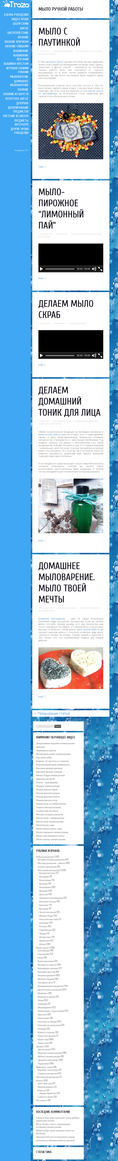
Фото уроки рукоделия (62, 421)
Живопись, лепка (44, 1067)
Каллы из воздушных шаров (61, 1136)
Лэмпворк (42, 1003)
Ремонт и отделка (46, 1032)
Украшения (43, 1063)
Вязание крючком (16, 42)
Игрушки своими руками (50, 1052)
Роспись (43, 926)
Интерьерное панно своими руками (53, 753)
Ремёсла (42, 1090)
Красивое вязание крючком (49, 768)
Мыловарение (19, 77)
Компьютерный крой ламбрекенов (52, 764)
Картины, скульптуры (48, 1069)
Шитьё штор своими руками (49, 821)
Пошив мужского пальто (48, 796)
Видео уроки (20, 19)
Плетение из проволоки (49, 1025)
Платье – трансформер (47, 782)
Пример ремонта (46, 1086)
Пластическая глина (49, 919)
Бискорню (44, 876)
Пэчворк (42, 1028)
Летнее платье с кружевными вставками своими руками (53, 1125)
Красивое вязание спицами (49, 771)
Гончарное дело (45, 982)
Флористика (45, 936)
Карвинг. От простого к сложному (52, 761)
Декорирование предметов (18, 109)
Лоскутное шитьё (16, 99)
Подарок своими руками (48, 785)
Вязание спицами (16, 46)
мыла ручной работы (49, 434)
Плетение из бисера (15, 116)
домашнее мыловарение (81, 234)
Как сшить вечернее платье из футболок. (55, 1132)
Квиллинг (44, 904)
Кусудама (43, 908)
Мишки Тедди (46, 915)
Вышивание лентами (20, 57)
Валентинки (45, 880)
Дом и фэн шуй (45, 1083)
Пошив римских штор (46, 800)
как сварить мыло (84, 51)
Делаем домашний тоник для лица (69, 401)
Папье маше (43, 1018)
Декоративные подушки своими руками (55, 743)
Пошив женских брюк (46, 789)
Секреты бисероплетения (48, 807)
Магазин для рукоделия (47, 1076)
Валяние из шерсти (15, 94)
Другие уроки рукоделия (19, 131)
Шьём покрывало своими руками (52, 832)
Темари (42, 933)
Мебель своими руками (49, 1056)
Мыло (93, 234)
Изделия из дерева (46, 996)
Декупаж (22, 103)
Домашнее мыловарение (19, 83)
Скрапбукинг (45, 929)
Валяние (23, 89)
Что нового (41, 1100)
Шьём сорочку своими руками (50, 839)
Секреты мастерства (47, 1073)
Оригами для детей (45, 778)
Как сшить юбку (44, 757)
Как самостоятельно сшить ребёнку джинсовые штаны (58, 1119)
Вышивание (20, 51)
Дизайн (39, 1046)
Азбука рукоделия (16, 15)
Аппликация (44, 950)
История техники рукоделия (51, 859)
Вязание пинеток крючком (62, 1140)
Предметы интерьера (21, 122)
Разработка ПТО (21, 150)
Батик (40, 957)
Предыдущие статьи (52, 713)
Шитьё (24, 28)
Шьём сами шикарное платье (50, 835)
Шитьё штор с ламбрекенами (50, 817)
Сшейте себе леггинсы (47, 810)
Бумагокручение (46, 961)
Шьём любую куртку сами (49, 828)
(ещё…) (41, 166)
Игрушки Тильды (47, 901)
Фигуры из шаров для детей (49, 814)
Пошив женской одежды (48, 793)
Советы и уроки (45, 1096)
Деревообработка (47, 1093)
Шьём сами (20, 24)
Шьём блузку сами (45, 825)
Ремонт (39, 1080)
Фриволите (44, 940)
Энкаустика (43, 1042)
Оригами (42, 1014)
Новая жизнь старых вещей (51, 1010)
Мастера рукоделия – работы (51, 863)
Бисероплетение (17, 33)
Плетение (44, 922)
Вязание (23, 37)
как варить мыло (54, 62)
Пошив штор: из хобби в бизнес (51, 803)
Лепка (40, 1000)
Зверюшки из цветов (46, 750)
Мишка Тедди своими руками (50, 775)
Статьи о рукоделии (47, 866)
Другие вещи (44, 1049)
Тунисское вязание (47, 1035)
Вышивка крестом (16, 64)
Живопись (43, 993)
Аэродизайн (43, 953)
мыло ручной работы (77, 323)
